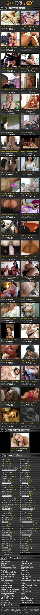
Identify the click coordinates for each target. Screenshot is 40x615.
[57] (25, 468)
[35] (7, 491)
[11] (6, 459)
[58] (27, 506)
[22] (6, 463)
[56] (27, 519)
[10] (8, 515)
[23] (7, 483)
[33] (30, 525)
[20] (27, 461)
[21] (6, 493)
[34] (7, 474)
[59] (27, 513)
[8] (9, 470)
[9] (26, 459)
